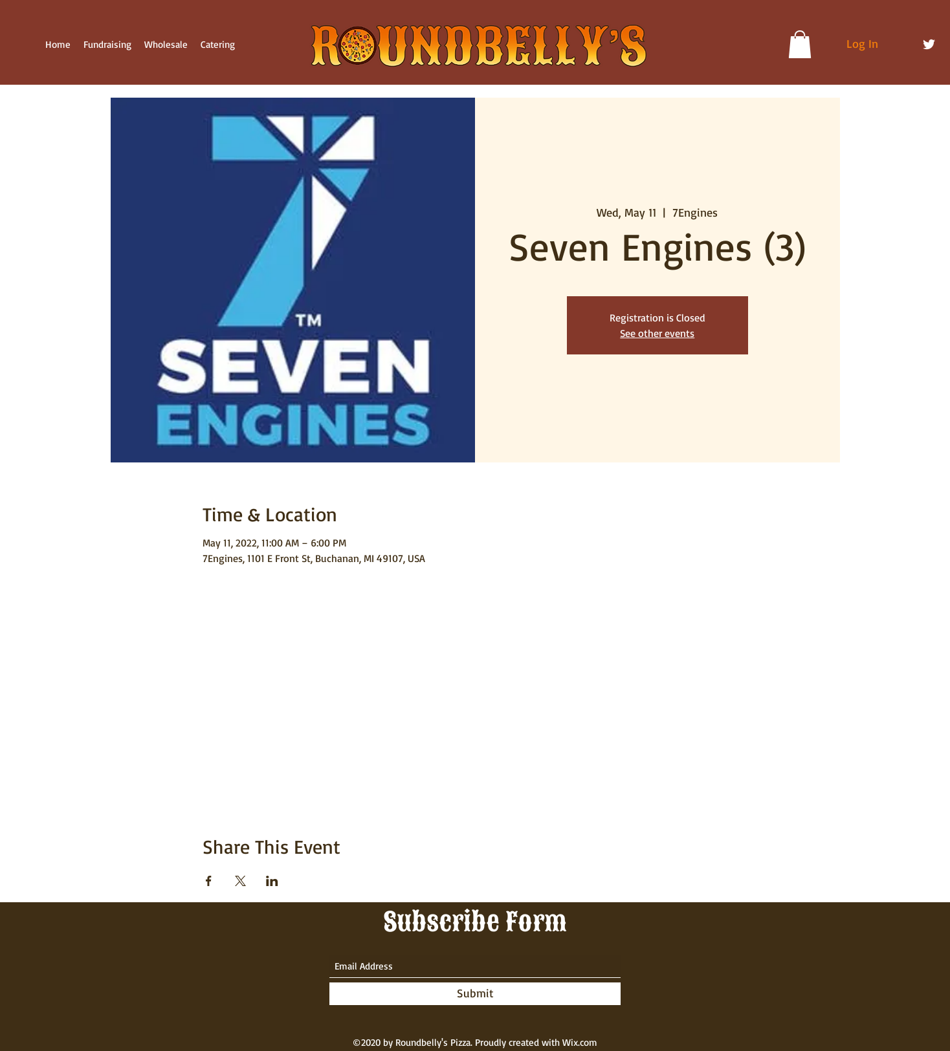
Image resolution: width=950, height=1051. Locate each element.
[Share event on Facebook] (209, 881)
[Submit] (475, 993)
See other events (657, 333)
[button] (800, 44)
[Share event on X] (240, 881)
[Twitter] (929, 44)
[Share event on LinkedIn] (272, 881)
